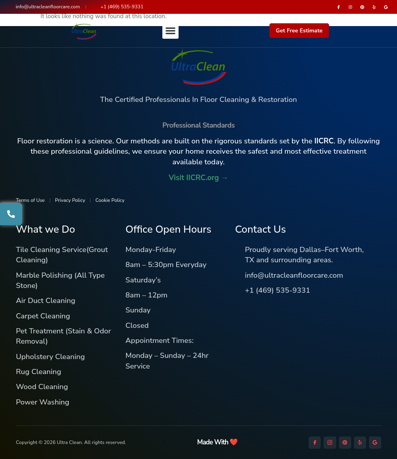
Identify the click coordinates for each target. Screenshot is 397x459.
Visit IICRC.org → (198, 178)
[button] (170, 31)
